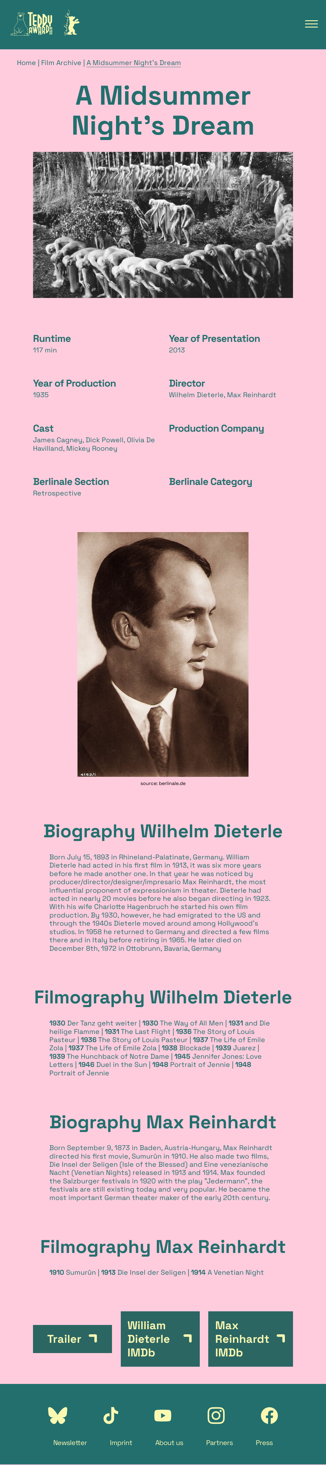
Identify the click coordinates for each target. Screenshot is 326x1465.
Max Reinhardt (207, 881)
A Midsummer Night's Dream (134, 62)
